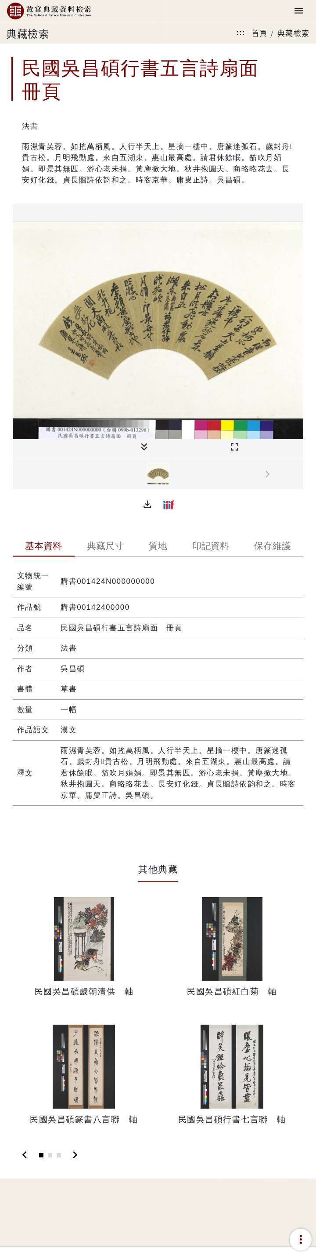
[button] (147, 504)
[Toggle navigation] (299, 11)
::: (240, 32)
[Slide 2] (50, 1155)
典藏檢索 (293, 32)
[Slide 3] (59, 1155)
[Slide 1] (41, 1155)
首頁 (259, 32)
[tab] (44, 547)
